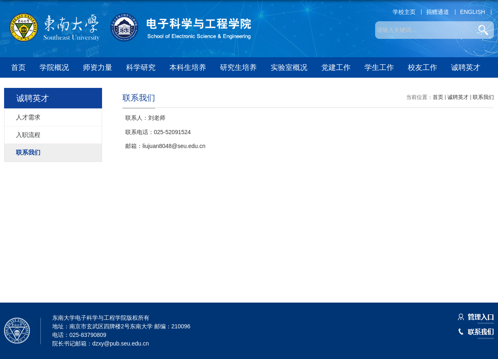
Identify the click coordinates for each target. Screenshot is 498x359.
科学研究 (141, 67)
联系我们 (483, 97)
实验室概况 (289, 67)
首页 (18, 67)
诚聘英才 (465, 67)
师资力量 (97, 67)
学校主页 (404, 12)
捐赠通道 (437, 12)
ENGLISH (472, 12)
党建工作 (336, 67)
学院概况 (54, 67)
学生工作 (379, 67)
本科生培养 (187, 67)
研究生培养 (238, 67)
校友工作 (422, 67)
